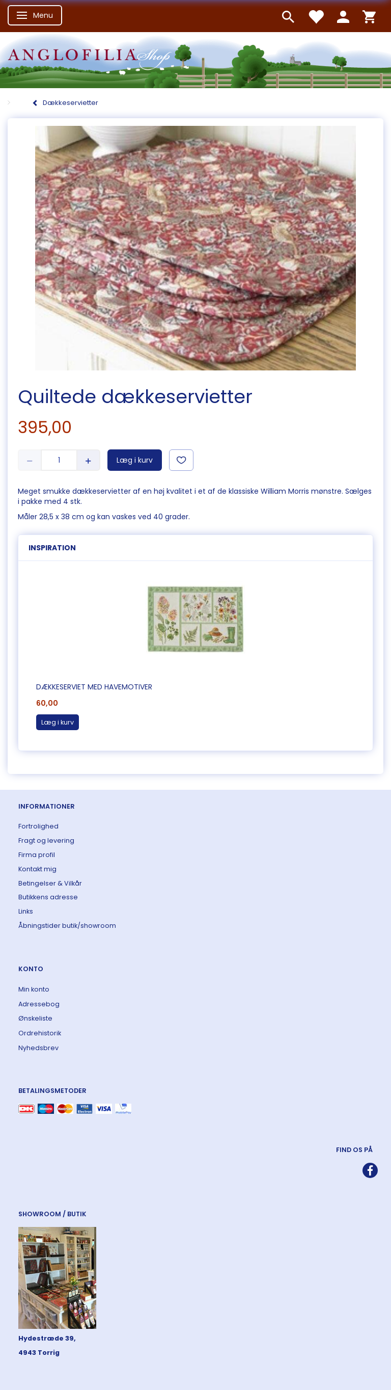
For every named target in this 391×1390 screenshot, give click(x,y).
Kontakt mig (37, 869)
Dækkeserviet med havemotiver (94, 687)
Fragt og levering (46, 840)
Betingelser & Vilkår (50, 883)
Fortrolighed (38, 826)
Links (25, 911)
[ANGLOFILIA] (195, 58)
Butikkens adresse (48, 897)
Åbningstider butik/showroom (67, 925)
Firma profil (36, 854)
